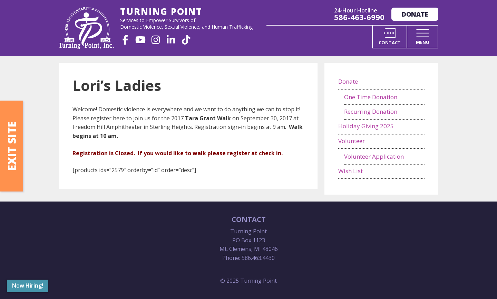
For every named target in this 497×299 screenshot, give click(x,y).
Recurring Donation (370, 111)
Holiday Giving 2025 (366, 126)
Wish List (350, 171)
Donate (415, 14)
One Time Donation (370, 97)
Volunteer (351, 141)
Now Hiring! (27, 285)
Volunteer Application (374, 156)
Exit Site (11, 146)
